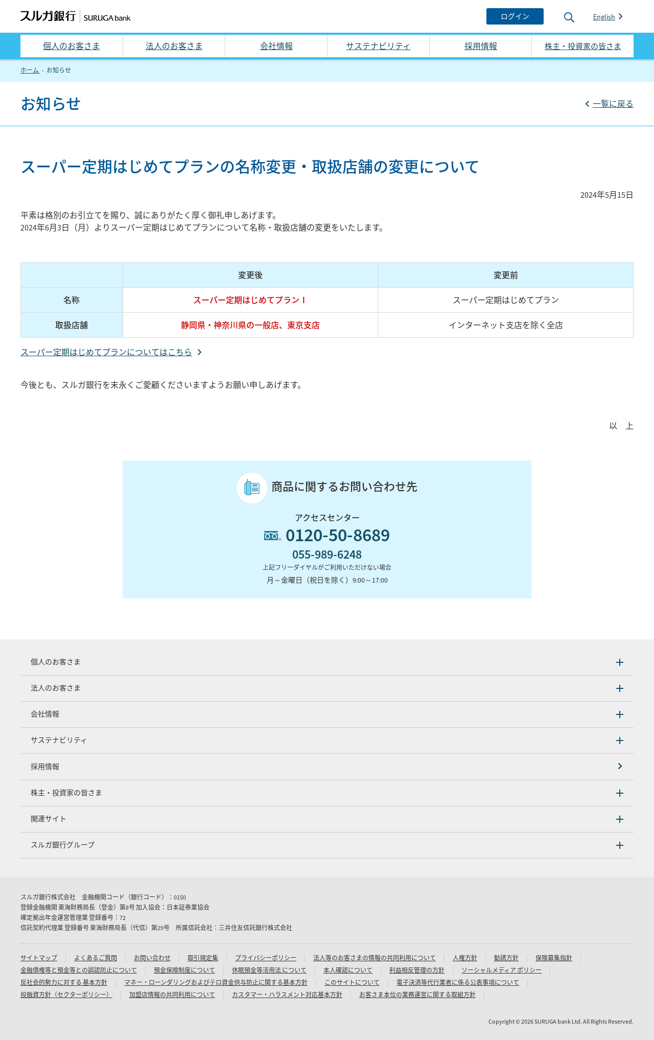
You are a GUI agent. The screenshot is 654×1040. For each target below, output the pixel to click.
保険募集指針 (553, 958)
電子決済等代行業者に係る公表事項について (457, 982)
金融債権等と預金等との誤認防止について (78, 970)
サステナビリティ (378, 46)
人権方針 (465, 958)
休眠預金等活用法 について (269, 970)
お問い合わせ (152, 958)
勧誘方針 (506, 958)
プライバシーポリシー (265, 958)
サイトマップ (38, 958)
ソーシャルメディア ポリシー (501, 970)
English (604, 16)
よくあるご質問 (95, 958)
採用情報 (480, 46)
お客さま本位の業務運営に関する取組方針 (417, 995)
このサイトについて (352, 982)
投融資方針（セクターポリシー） (66, 995)
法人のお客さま (174, 46)
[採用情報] (327, 767)
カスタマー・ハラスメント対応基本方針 (287, 995)
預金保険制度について (184, 970)
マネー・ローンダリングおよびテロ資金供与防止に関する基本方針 (216, 982)
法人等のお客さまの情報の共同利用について (374, 958)
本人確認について (347, 970)
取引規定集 (203, 958)
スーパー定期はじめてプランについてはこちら (106, 352)
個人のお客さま (71, 46)
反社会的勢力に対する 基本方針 (63, 982)
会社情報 (276, 46)
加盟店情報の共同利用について (172, 995)
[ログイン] (515, 16)
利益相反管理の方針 (417, 970)
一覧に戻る (613, 104)
